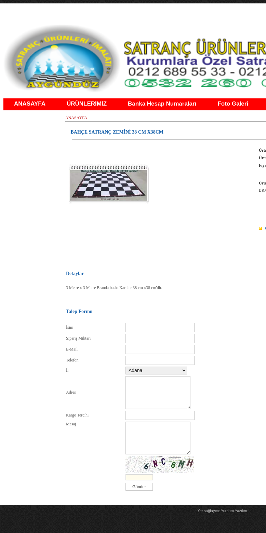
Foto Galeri (232, 103)
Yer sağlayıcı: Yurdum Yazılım (222, 511)
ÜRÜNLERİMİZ (87, 103)
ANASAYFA (29, 103)
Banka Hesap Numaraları (162, 103)
